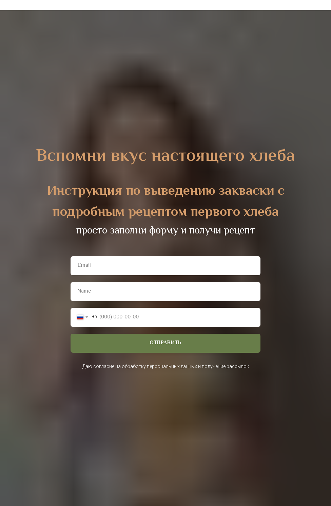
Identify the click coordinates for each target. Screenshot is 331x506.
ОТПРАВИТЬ (165, 343)
